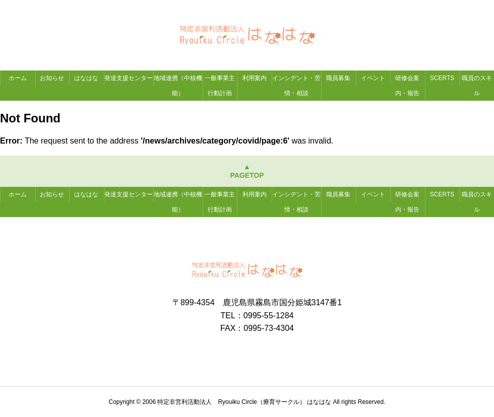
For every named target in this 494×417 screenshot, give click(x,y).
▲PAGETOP (247, 171)
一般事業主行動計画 (220, 86)
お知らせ (52, 78)
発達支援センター (128, 78)
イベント (373, 78)
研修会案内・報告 (407, 86)
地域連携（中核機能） (178, 86)
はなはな (86, 78)
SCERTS (442, 78)
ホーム (18, 78)
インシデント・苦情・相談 (296, 86)
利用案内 (254, 78)
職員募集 (338, 78)
